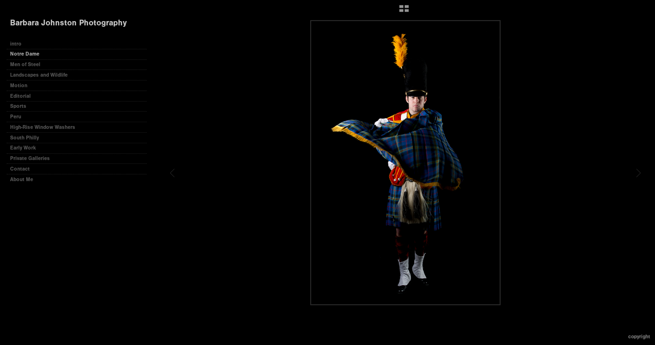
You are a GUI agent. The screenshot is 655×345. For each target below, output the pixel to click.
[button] (404, 12)
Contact (20, 169)
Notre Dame (24, 54)
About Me (21, 179)
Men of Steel (25, 64)
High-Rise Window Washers (42, 127)
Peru (15, 117)
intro (16, 44)
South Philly (24, 138)
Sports (18, 106)
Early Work (23, 148)
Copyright (639, 337)
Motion (18, 85)
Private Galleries (30, 158)
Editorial (20, 96)
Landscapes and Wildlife (39, 75)
